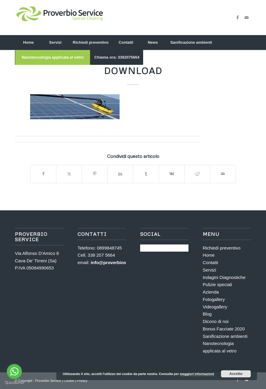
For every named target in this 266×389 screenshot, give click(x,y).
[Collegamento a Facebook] (237, 17)
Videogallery (215, 306)
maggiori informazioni (197, 374)
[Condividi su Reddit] (197, 174)
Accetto (235, 374)
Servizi (209, 269)
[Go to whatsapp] (14, 371)
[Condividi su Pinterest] (94, 174)
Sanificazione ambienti (225, 336)
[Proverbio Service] (59, 17)
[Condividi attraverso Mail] (223, 174)
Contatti (210, 262)
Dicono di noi (216, 321)
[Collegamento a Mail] (246, 17)
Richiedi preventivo (222, 247)
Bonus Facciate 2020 (224, 328)
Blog (207, 313)
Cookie (69, 380)
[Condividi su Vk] (171, 174)
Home (209, 255)
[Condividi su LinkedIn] (120, 174)
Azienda (211, 291)
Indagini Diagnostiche (224, 277)
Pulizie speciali (217, 284)
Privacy (82, 380)
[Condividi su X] (69, 174)
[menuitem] (28, 42)
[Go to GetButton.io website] (14, 383)
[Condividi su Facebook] (43, 174)
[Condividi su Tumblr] (146, 174)
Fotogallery (214, 299)
